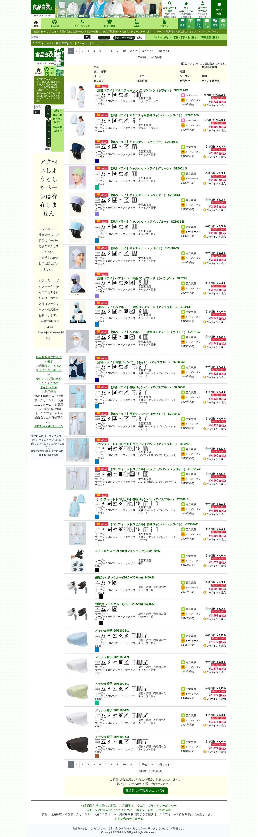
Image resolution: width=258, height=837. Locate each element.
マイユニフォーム (186, 10)
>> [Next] (147, 50)
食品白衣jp (62, 43)
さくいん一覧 (82, 43)
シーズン (185, 76)
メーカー (99, 76)
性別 (182, 71)
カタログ (99, 80)
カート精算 (219, 9)
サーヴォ (102, 43)
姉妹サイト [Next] (163, 50)
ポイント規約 (48, 387)
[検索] (58, 37)
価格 (204, 76)
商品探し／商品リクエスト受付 (146, 790)
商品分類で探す (209, 37)
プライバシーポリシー (49, 372)
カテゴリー (143, 76)
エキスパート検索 (170, 9)
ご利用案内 (43, 365)
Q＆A (57, 365)
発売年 (183, 80)
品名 (96, 67)
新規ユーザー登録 (124, 37)
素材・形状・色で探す (185, 37)
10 (124, 50)
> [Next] (133, 50)
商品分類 (142, 80)
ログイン (104, 37)
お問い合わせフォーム (48, 426)
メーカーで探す (161, 37)
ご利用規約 (49, 391)
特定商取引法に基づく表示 (49, 359)
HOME (35, 24)
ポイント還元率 (210, 80)
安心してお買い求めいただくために (49, 381)
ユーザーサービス (203, 9)
